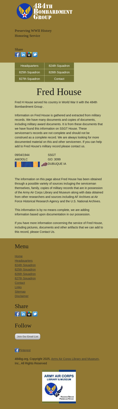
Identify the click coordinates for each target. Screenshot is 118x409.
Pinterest (25, 350)
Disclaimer (21, 296)
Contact (59, 78)
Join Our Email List (27, 336)
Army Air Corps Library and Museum (75, 359)
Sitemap (20, 291)
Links (18, 287)
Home (19, 256)
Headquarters (30, 65)
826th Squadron (59, 72)
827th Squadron (29, 78)
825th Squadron (29, 72)
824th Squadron (59, 65)
